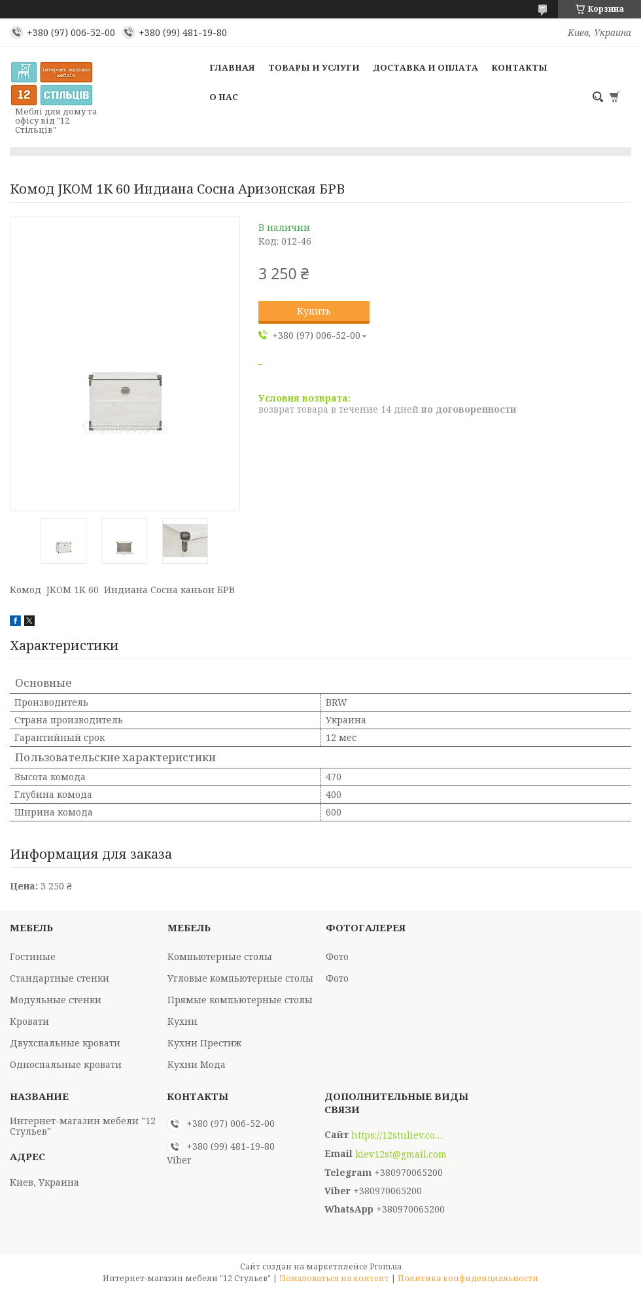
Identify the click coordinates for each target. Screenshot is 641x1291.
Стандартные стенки (59, 978)
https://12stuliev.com (397, 1135)
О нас (223, 97)
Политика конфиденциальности (468, 1278)
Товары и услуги (314, 67)
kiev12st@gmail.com (401, 1154)
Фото (337, 956)
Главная (232, 67)
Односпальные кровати (66, 1064)
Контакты (519, 67)
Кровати (29, 1021)
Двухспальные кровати (65, 1043)
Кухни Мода (196, 1064)
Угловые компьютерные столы (240, 978)
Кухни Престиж (204, 1043)
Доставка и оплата (425, 67)
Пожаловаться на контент (334, 1278)
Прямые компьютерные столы (240, 999)
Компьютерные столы (219, 956)
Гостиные (33, 956)
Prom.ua (386, 1266)
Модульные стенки (55, 999)
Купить (314, 311)
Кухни (182, 1021)
